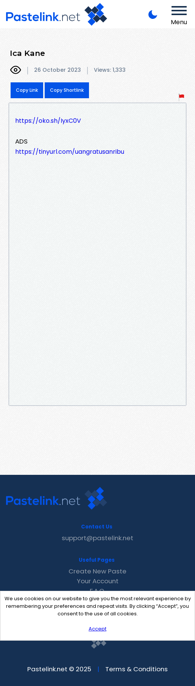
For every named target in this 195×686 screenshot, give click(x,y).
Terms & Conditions (136, 669)
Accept (97, 628)
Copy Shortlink (67, 90)
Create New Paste (97, 571)
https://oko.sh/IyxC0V (48, 120)
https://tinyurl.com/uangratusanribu (69, 151)
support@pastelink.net (97, 537)
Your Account (98, 581)
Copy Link (27, 90)
